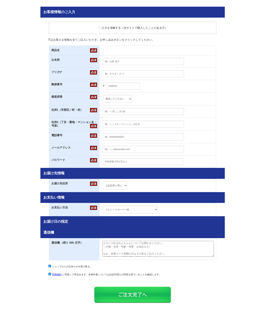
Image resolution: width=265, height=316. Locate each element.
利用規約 (57, 277)
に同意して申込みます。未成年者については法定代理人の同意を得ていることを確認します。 (106, 277)
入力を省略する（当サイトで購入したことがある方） (133, 27)
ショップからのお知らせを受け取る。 (72, 269)
